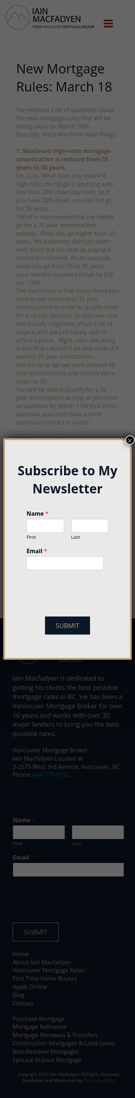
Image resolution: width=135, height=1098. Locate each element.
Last (75, 537)
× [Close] (129, 440)
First (31, 537)
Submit (68, 625)
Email (37, 551)
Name (38, 513)
